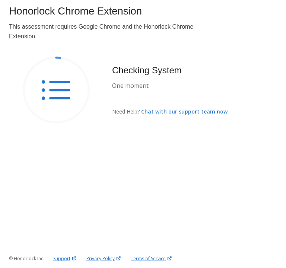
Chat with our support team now (184, 111)
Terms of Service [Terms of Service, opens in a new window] (152, 258)
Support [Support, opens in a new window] (65, 258)
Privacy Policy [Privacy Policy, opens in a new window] (104, 258)
